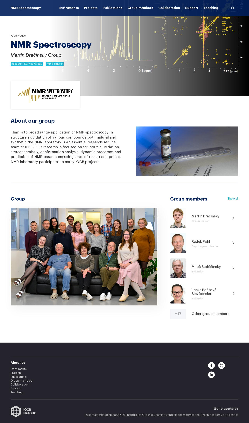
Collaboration (169, 8)
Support (191, 8)
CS (233, 8)
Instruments (69, 8)
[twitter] (221, 365)
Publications (112, 8)
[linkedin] (211, 375)
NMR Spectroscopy (26, 8)
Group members (140, 8)
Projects (90, 8)
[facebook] (211, 365)
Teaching (211, 8)
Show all (233, 198)
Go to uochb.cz (226, 408)
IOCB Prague (18, 35)
